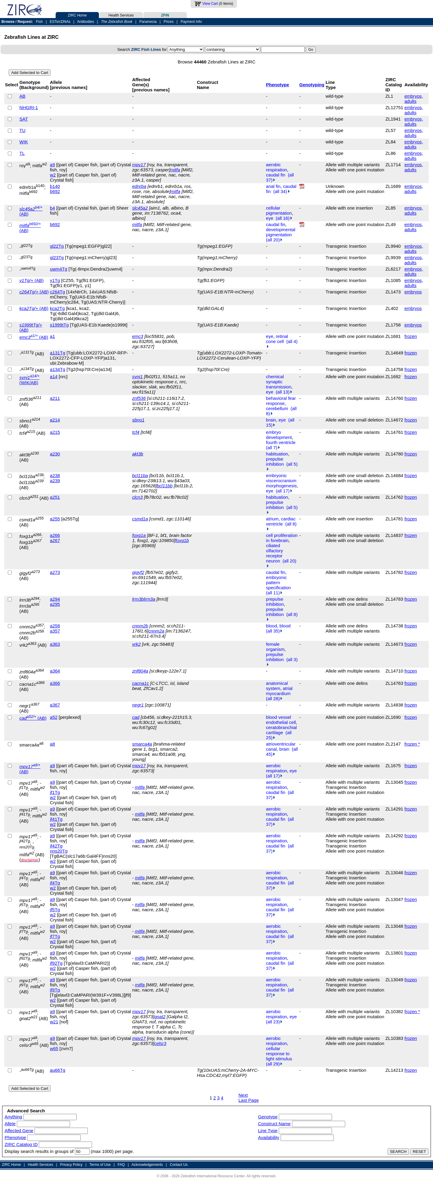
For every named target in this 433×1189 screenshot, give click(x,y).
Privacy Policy (71, 1165)
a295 (55, 604)
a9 (52, 164)
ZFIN (165, 14)
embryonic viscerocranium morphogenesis (281, 480)
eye (269, 218)
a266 (55, 535)
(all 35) (274, 630)
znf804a (140, 670)
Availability (268, 1137)
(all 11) (274, 592)
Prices (169, 22)
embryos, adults (413, 98)
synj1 (137, 376)
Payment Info (191, 22)
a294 (55, 599)
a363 (55, 644)
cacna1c (140, 683)
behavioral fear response (281, 401)
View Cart (210, 4)
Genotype (268, 1116)
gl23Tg (57, 257)
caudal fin (275, 174)
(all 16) (284, 218)
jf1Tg (55, 792)
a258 (55, 625)
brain (271, 419)
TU (23, 130)
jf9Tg (55, 989)
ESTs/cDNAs (60, 22)
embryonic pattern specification (278, 582)
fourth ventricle (281, 442)
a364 (55, 670)
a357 (55, 630)
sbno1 (138, 419)
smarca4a (142, 743)
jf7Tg (55, 936)
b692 (55, 191)
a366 (55, 683)
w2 (53, 174)
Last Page (248, 1100)
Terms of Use (100, 1165)
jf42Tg (56, 845)
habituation (277, 453)
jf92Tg (56, 963)
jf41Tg (56, 819)
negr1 (138, 704)
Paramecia (147, 22)
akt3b (137, 453)
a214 (55, 419)
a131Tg (57, 352)
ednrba (139, 186)
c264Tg (57, 291)
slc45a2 (140, 207)
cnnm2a (156, 630)
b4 (52, 207)
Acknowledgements (147, 1165)
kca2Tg (57, 308)
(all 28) (274, 698)
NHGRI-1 (29, 107)
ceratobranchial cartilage (281, 730)
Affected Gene (19, 1130)
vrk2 (136, 644)
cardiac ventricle (281, 521)
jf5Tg (55, 909)
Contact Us (179, 1165)
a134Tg (57, 369)
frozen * (412, 743)
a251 (55, 497)
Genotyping (311, 84)
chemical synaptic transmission (278, 381)
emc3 (137, 336)
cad (136, 717)
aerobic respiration (276, 167)
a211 (55, 398)
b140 (55, 186)
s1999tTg (59, 324)
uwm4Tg (58, 268)
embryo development (279, 435)
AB (23, 96)
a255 (55, 518)
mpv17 (139, 164)
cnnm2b (140, 625)
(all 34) (281, 191)
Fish (39, 22)
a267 (55, 540)
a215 (55, 432)
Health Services (121, 14)
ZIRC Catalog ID (21, 1144)
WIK (24, 141)
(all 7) (273, 447)
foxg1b (182, 540)
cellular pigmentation (279, 210)
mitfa (175, 169)
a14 (53, 376)
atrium (272, 518)
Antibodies (85, 22)
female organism (275, 647)
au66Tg (57, 1070)
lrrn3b (138, 599)
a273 (55, 572)
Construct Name (274, 1123)
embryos (413, 291)
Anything (13, 1116)
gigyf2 (138, 572)
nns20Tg (58, 850)
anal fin (273, 186)
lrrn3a (149, 599)
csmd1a (140, 518)
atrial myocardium (279, 691)
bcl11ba (140, 475)
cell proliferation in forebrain (282, 538)
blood (271, 625)
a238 (55, 475)
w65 (54, 1048)
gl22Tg (57, 246)
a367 (55, 704)
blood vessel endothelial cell (281, 720)
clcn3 (137, 497)
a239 (55, 480)
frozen (410, 336)
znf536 (139, 398)
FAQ (121, 1165)
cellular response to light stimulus (279, 1053)
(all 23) (274, 1021)
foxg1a (139, 535)
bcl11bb (165, 485)
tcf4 (136, 432)
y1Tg (55, 280)
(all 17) (284, 490)
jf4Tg (55, 882)
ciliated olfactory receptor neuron (274, 553)
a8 (52, 743)
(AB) (32, 280)
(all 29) (274, 1063)
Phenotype (277, 84)
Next (243, 1095)
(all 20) (274, 239)
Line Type (268, 1130)
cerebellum (277, 408)
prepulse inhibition (275, 461)
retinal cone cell (277, 339)
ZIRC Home (77, 14)
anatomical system (277, 686)
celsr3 (160, 1043)
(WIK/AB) (30, 380)
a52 (53, 717)
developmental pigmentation (281, 232)
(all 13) (284, 391)
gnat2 (160, 1016)
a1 (52, 336)
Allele (10, 1123)
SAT (24, 118)
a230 (55, 453)
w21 (54, 1021)
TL (22, 153)
